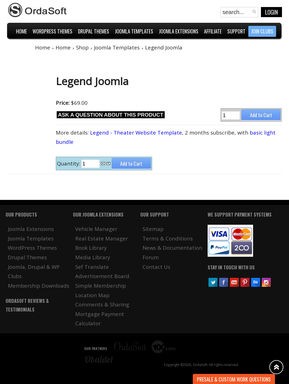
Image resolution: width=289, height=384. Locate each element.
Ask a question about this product (110, 115)
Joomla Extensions (31, 228)
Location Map (92, 295)
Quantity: (69, 163)
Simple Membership (100, 285)
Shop (82, 47)
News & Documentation (172, 247)
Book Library (91, 247)
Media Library (92, 257)
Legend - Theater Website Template (136, 132)
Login (271, 12)
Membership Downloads (38, 285)
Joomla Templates (117, 47)
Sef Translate (92, 266)
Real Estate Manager (101, 238)
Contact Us (156, 266)
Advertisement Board (102, 276)
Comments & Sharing (102, 304)
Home (42, 47)
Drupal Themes (27, 257)
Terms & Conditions (168, 238)
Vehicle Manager (96, 228)
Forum (151, 257)
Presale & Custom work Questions (234, 379)
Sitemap (153, 228)
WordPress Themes (32, 247)
